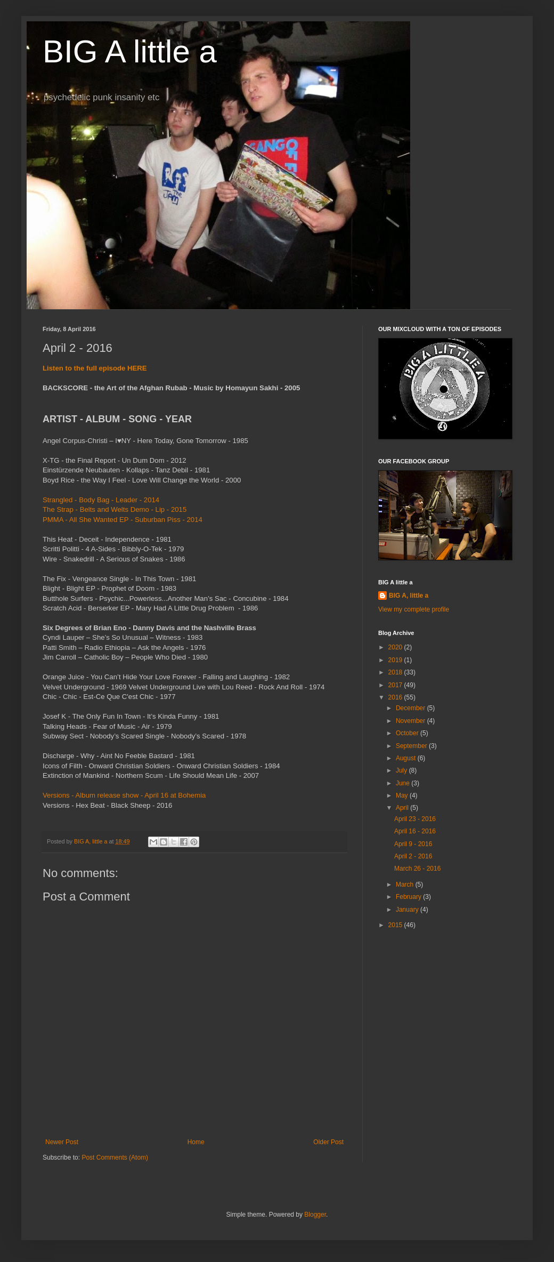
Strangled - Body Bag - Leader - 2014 (101, 500)
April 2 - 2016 (413, 856)
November (411, 721)
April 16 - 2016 (415, 831)
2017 (396, 685)
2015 (396, 925)
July (402, 770)
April (403, 807)
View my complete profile (413, 609)
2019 (396, 660)
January (408, 909)
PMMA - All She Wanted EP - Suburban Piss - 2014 (122, 520)
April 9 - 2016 (413, 844)
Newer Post (61, 1142)
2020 (396, 647)
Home (196, 1142)
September (412, 746)
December (411, 708)
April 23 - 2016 (415, 819)
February (409, 897)
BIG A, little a (408, 595)
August (407, 758)
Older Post (328, 1142)
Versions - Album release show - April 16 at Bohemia (124, 795)
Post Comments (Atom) (115, 1157)
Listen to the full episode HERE (95, 368)
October (408, 733)
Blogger (315, 1214)
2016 (396, 697)
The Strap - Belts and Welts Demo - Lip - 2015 (114, 509)
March (406, 884)
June (403, 783)
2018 (396, 672)
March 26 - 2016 (417, 868)
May (403, 795)
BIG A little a (130, 51)
